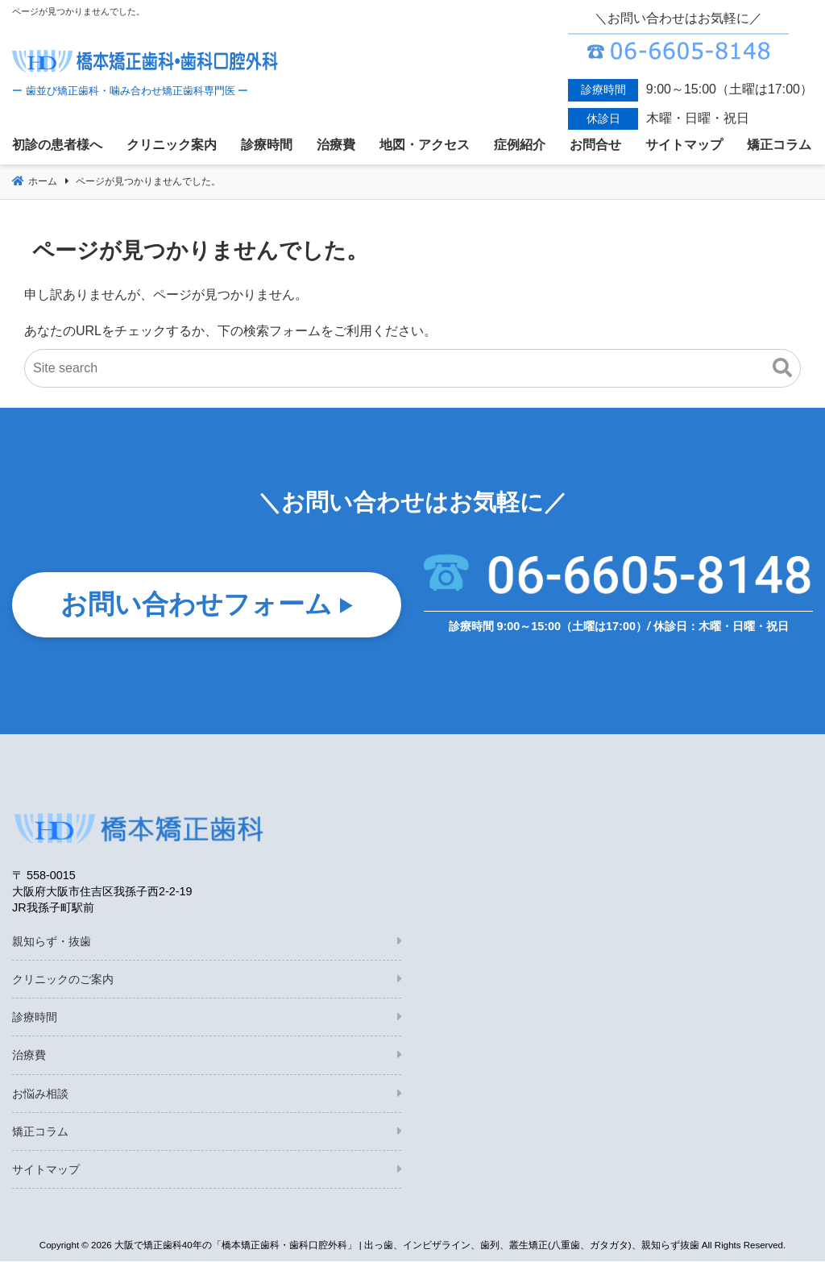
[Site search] (412, 368)
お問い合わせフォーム (196, 606)
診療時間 (34, 1017)
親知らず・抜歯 (51, 942)
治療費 (29, 1055)
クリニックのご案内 (63, 979)
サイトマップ (46, 1170)
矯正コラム (40, 1132)
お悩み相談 (40, 1094)
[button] (782, 368)
